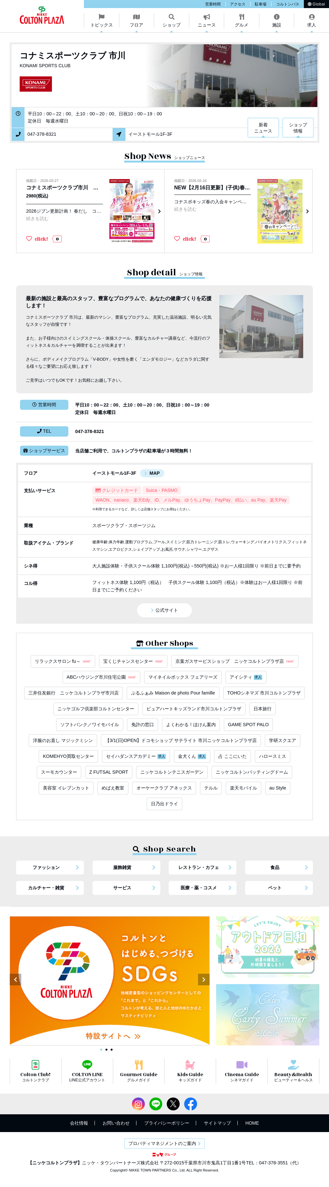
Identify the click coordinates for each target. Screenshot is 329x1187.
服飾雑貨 (122, 867)
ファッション (46, 867)
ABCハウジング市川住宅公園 (101, 677)
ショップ (172, 24)
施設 (276, 24)
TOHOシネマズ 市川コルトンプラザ (264, 692)
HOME (252, 1123)
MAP (154, 473)
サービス (122, 887)
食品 (274, 867)
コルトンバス (287, 4)
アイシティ (246, 677)
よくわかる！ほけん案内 (191, 724)
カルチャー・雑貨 (46, 887)
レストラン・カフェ (198, 867)
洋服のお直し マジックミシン (63, 740)
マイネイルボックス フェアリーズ (182, 677)
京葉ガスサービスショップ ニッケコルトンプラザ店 (234, 661)
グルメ (241, 24)
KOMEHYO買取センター (68, 756)
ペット (275, 887)
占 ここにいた (232, 756)
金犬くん (192, 756)
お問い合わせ (116, 1123)
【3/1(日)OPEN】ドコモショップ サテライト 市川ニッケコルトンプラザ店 (181, 740)
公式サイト (166, 610)
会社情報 (79, 1123)
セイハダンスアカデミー (136, 756)
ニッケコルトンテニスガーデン (172, 772)
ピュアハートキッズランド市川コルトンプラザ (193, 708)
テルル (211, 787)
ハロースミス (272, 756)
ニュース (207, 24)
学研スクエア (282, 740)
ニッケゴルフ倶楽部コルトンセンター (95, 708)
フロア (136, 24)
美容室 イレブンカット (66, 787)
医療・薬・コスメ (199, 887)
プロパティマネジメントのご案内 (162, 1143)
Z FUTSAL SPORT (108, 772)
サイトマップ (217, 1123)
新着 (263, 128)
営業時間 (213, 4)
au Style (277, 787)
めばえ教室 (113, 787)
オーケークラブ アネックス (164, 787)
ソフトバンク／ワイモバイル (89, 724)
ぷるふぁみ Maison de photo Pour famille (173, 692)
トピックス (101, 24)
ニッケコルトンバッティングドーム (252, 772)
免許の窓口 (142, 724)
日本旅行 (263, 708)
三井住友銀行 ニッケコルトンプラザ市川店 (73, 692)
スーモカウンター (59, 772)
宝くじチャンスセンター (133, 661)
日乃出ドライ (164, 803)
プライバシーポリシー (166, 1123)
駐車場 (260, 4)
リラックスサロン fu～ (63, 661)
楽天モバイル (243, 787)
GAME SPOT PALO (248, 724)
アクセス (237, 4)
